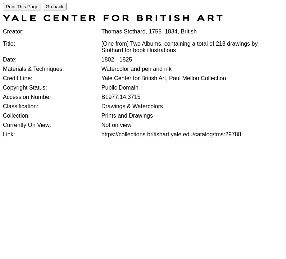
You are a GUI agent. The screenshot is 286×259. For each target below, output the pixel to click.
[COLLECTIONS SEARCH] (113, 19)
